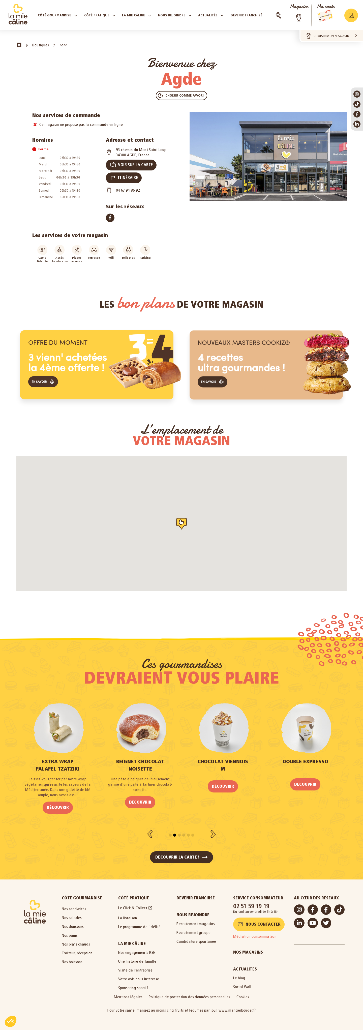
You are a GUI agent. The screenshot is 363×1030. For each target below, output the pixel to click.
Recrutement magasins (195, 920)
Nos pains (70, 931)
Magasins (298, 6)
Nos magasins (248, 948)
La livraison (127, 914)
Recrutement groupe (193, 929)
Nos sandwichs (74, 905)
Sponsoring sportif (133, 984)
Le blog (239, 974)
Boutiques (40, 45)
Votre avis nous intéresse (138, 975)
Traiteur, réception (77, 949)
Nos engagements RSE (136, 949)
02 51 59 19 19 (251, 902)
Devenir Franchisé (195, 894)
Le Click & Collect (132, 904)
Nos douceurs (73, 923)
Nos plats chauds (76, 940)
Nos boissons (72, 958)
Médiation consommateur (254, 932)
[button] (351, 15)
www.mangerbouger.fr (237, 1006)
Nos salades (72, 914)
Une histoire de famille (137, 957)
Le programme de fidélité (139, 923)
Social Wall (242, 983)
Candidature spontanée (196, 937)
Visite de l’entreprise (135, 966)
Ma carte (325, 6)
